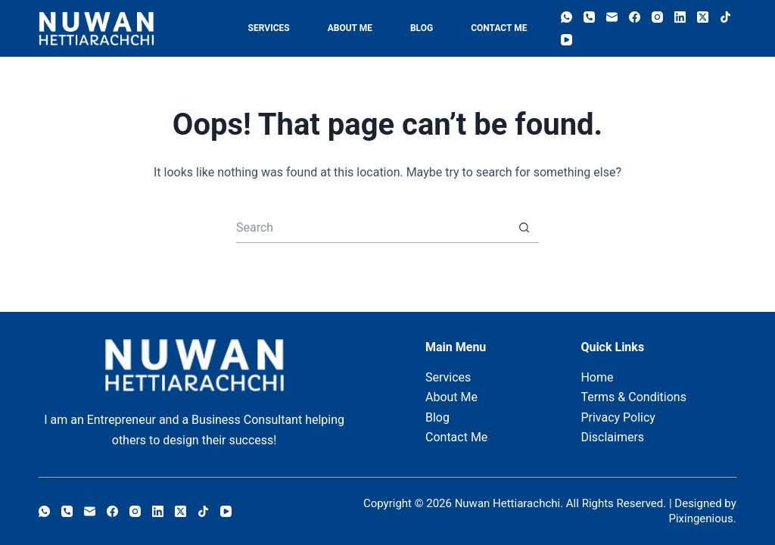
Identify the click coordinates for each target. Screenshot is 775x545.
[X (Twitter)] (702, 17)
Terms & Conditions (633, 397)
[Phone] (589, 17)
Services (269, 28)
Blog (421, 28)
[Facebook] (634, 17)
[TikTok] (725, 17)
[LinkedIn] (680, 17)
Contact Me (499, 28)
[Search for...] (372, 228)
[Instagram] (657, 17)
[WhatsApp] (566, 17)
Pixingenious (700, 518)
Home (596, 377)
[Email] (612, 17)
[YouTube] (566, 39)
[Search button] (524, 228)
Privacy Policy (617, 417)
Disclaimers (612, 437)
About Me (350, 28)
